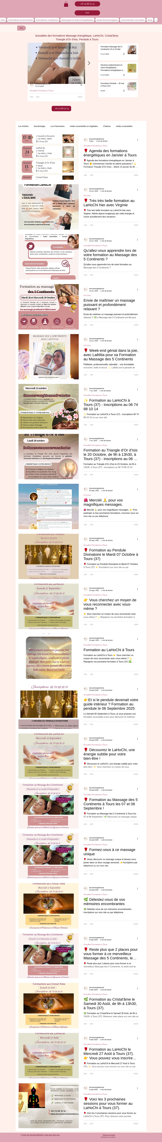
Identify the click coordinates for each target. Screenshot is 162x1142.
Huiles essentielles (124, 126)
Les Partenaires (58, 126)
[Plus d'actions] (138, 140)
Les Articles (23, 126)
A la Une (87, 195)
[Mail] (87, 12)
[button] (66, 4)
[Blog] (21, 28)
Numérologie (39, 126)
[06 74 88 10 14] (87, 3)
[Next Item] (89, 63)
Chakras (107, 126)
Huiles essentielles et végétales (84, 126)
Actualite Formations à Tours (42, 91)
